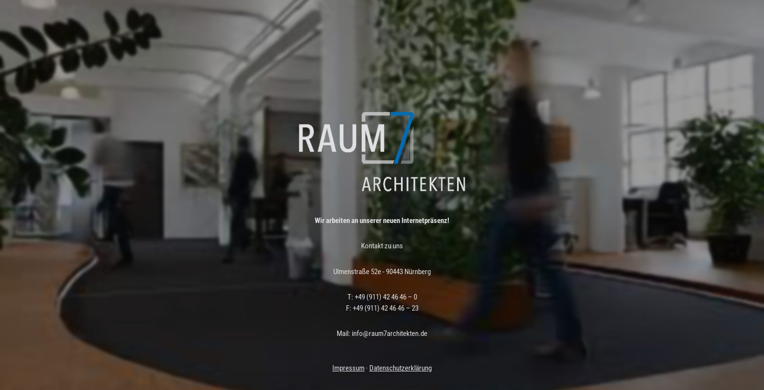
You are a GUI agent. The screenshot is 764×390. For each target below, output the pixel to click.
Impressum (348, 368)
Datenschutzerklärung (400, 368)
